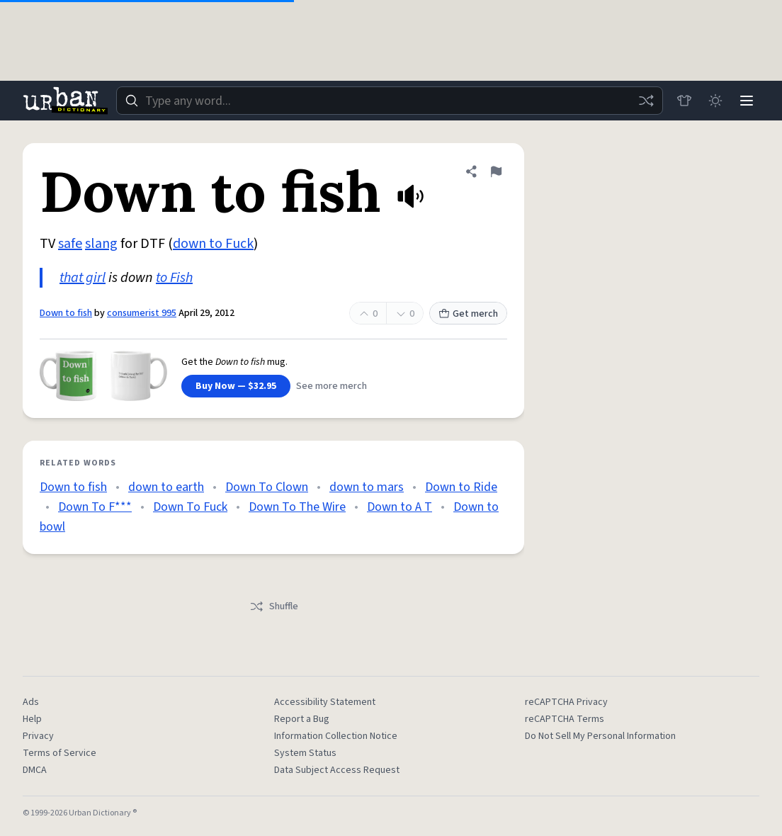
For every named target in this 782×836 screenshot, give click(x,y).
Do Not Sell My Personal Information (600, 736)
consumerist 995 (141, 313)
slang (101, 244)
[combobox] (389, 100)
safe (70, 244)
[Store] (684, 100)
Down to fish (66, 313)
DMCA (35, 770)
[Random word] (646, 100)
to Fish (174, 278)
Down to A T (399, 507)
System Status (305, 753)
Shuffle (273, 606)
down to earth (166, 487)
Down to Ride (461, 487)
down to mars (366, 487)
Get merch (468, 314)
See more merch (331, 386)
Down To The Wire (297, 507)
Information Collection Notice (335, 736)
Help (32, 719)
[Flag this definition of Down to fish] (495, 171)
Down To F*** (95, 507)
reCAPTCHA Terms (564, 719)
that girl (83, 278)
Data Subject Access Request (337, 770)
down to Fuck (213, 244)
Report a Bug (301, 719)
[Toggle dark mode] (715, 100)
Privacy (38, 736)
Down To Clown (266, 487)
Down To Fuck (190, 507)
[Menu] (746, 100)
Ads (31, 702)
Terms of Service (59, 753)
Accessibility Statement (324, 702)
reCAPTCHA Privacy (566, 702)
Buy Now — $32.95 (236, 386)
